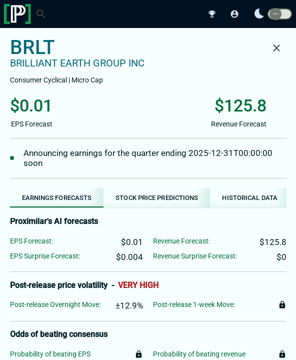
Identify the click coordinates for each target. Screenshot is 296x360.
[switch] (280, 14)
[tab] (57, 198)
